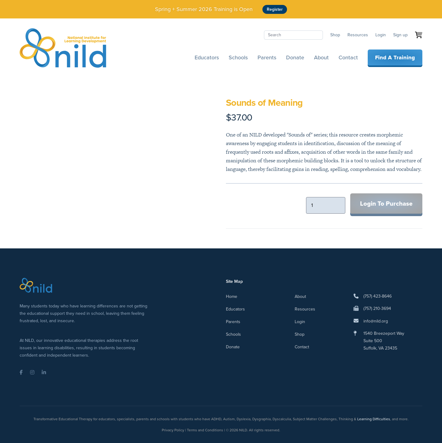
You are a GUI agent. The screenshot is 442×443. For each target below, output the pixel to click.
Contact (348, 57)
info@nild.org (375, 321)
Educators (207, 57)
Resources (357, 35)
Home (231, 296)
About (321, 57)
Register (275, 9)
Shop (335, 35)
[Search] (293, 35)
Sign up (400, 35)
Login (380, 35)
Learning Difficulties (373, 419)
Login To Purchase (386, 203)
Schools (238, 57)
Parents (267, 57)
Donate (295, 57)
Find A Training (395, 57)
